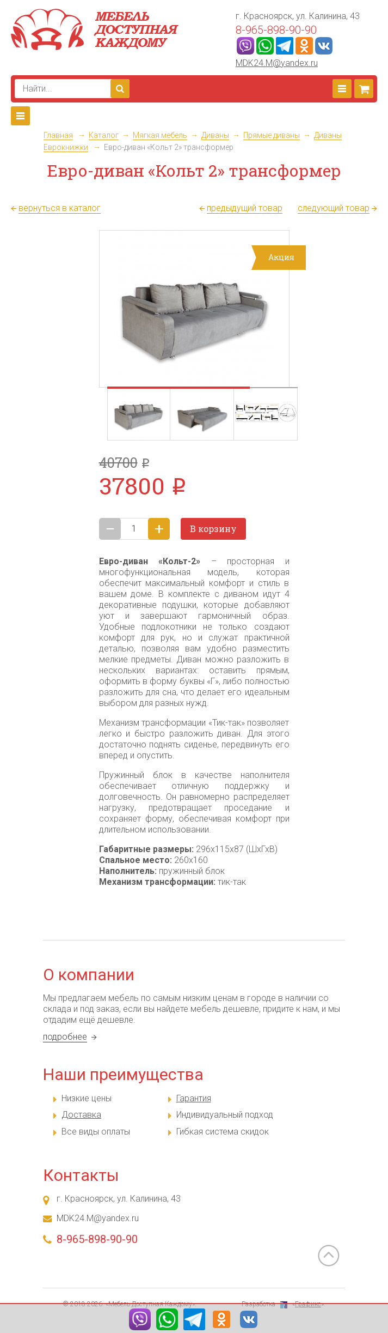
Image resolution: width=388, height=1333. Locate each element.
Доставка (81, 1114)
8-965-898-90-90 (276, 30)
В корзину (213, 528)
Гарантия (193, 1098)
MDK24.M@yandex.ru (277, 63)
